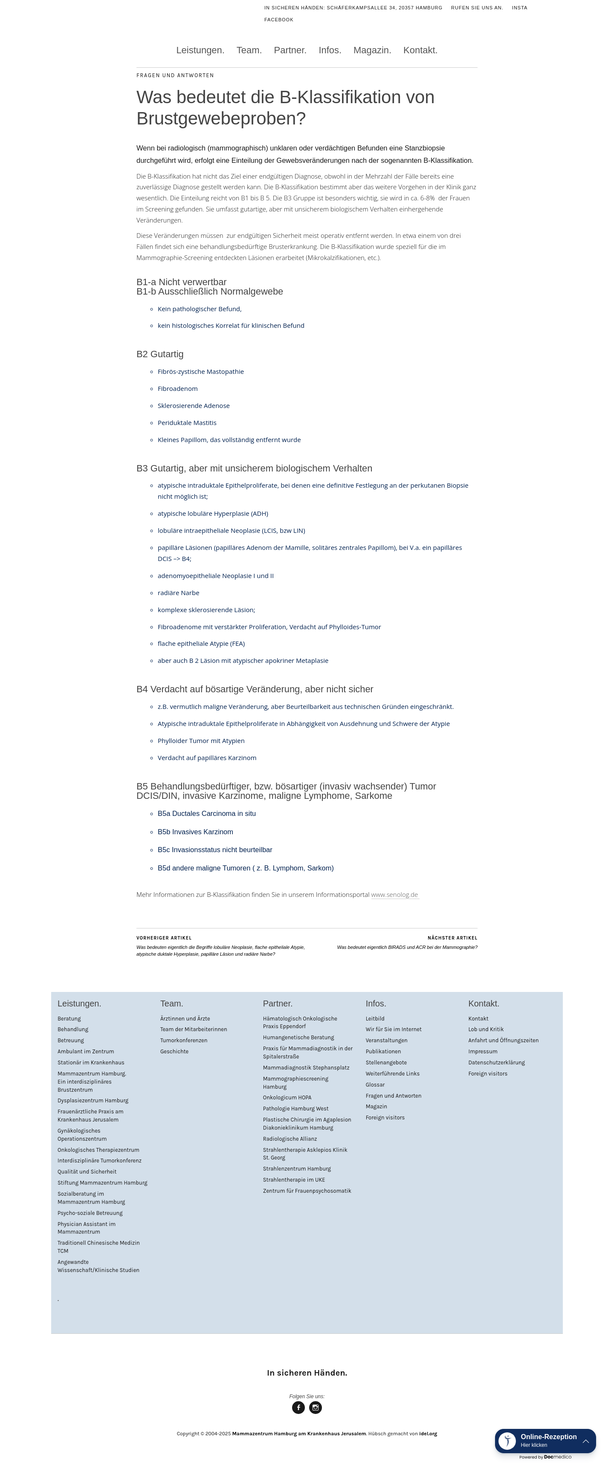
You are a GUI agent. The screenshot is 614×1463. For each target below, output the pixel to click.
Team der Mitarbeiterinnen (193, 1029)
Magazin (377, 1106)
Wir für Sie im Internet (394, 1029)
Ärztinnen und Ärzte (185, 1018)
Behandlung (73, 1029)
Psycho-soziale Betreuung (90, 1213)
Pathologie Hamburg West (296, 1108)
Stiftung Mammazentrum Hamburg (103, 1183)
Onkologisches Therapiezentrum (98, 1150)
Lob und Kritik (486, 1029)
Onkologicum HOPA (287, 1097)
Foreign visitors (385, 1117)
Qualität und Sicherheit (87, 1171)
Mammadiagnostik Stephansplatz (306, 1067)
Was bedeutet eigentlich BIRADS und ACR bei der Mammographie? (407, 942)
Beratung (69, 1018)
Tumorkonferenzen (184, 1040)
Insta (520, 7)
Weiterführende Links (393, 1073)
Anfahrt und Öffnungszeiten (504, 1040)
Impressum (483, 1051)
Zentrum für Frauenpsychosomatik (307, 1191)
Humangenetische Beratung (298, 1037)
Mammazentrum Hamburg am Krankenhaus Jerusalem (299, 1434)
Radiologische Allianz (290, 1139)
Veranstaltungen (387, 1040)
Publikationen (383, 1051)
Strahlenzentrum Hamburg (297, 1168)
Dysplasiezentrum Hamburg (93, 1100)
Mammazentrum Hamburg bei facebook (298, 1413)
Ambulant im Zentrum (86, 1051)
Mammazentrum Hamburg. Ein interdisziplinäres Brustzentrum (92, 1081)
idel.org (428, 1434)
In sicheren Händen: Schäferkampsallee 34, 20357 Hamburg (353, 7)
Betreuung (71, 1040)
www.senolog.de (395, 894)
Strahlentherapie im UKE (294, 1180)
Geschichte (174, 1051)
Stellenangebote (386, 1062)
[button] (545, 1441)
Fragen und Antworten (175, 75)
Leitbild (375, 1018)
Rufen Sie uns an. (477, 7)
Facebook (279, 19)
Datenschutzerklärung (497, 1062)
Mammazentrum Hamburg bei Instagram (315, 1413)
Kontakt (479, 1018)
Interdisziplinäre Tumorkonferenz (100, 1160)
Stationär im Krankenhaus (91, 1062)
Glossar (375, 1084)
